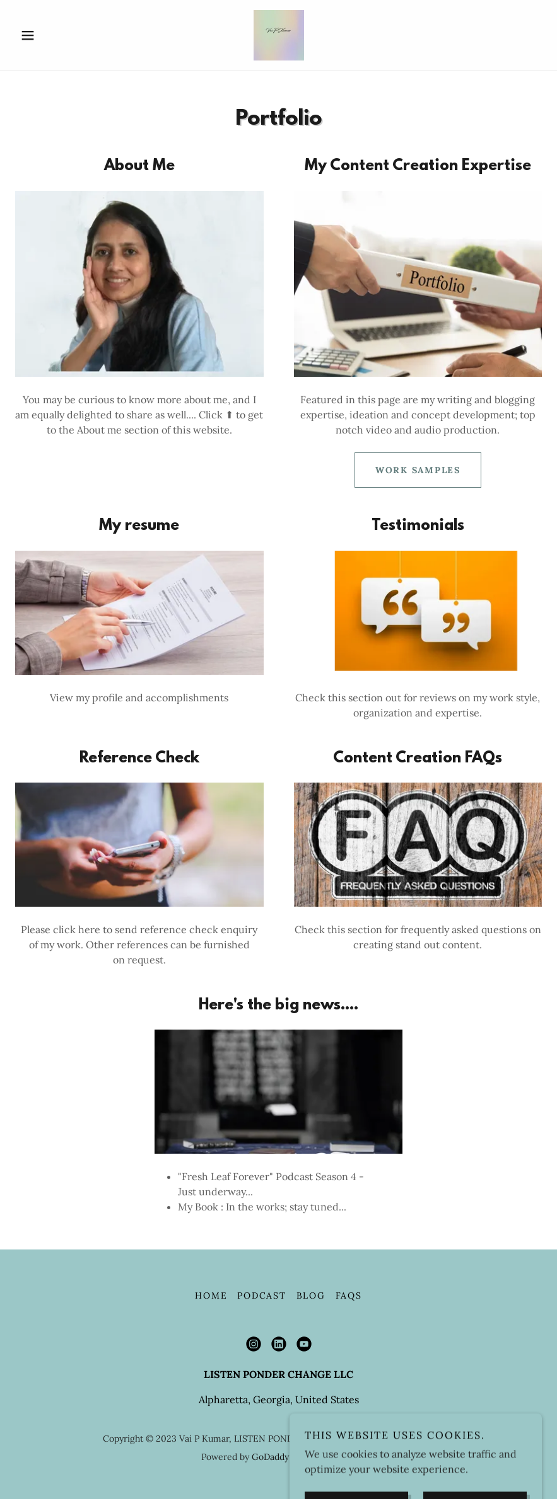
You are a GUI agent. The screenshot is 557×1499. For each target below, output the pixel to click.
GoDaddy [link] (270, 1456)
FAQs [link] (349, 1295)
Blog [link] (310, 1295)
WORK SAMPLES (417, 470)
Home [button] (211, 1295)
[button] (54, 35)
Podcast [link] (261, 1295)
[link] (278, 35)
